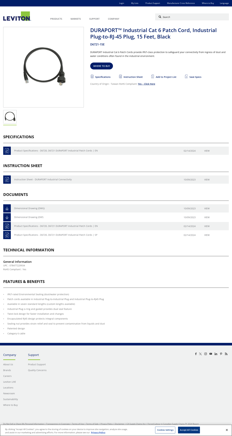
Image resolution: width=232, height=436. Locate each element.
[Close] (226, 429)
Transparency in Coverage (58, 423)
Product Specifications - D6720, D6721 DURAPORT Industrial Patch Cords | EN (56, 150)
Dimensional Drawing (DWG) (29, 208)
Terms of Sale (92, 423)
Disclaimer (119, 423)
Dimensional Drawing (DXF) (28, 217)
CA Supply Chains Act (135, 423)
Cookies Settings (165, 429)
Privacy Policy (107, 423)
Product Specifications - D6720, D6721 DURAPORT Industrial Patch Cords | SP (55, 234)
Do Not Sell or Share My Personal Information (23, 423)
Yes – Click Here (146, 83)
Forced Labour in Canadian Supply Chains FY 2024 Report (173, 423)
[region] (116, 430)
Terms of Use (78, 423)
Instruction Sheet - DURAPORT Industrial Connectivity (43, 179)
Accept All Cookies (189, 429)
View (207, 150)
